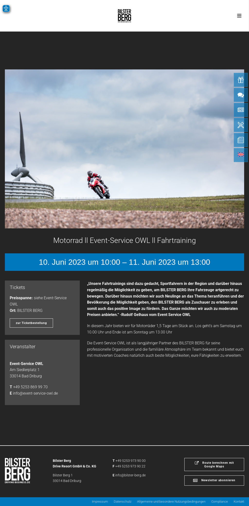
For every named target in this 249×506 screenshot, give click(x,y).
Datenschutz (122, 501)
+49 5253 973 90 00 (131, 461)
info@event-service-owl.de (35, 393)
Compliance (219, 501)
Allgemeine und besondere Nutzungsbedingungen (171, 501)
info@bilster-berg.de (130, 475)
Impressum (100, 501)
